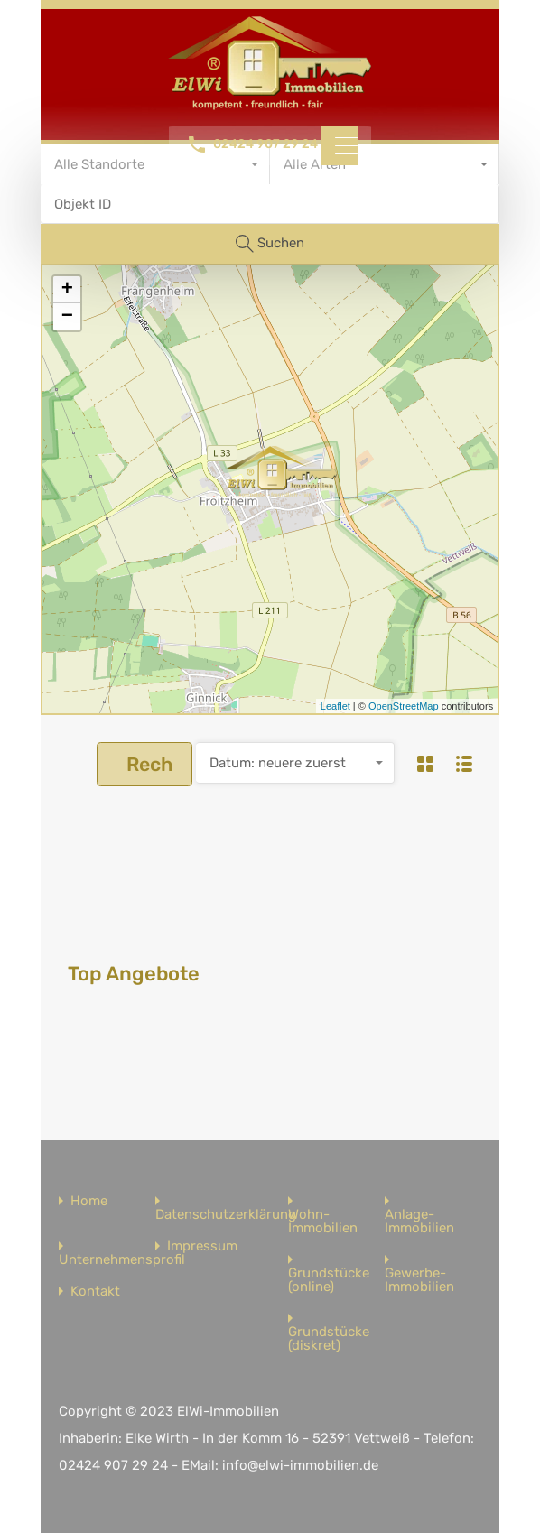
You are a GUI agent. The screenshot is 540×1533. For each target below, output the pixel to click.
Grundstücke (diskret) (328, 1338)
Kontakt (95, 1291)
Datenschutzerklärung (225, 1215)
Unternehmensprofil (122, 1260)
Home (88, 1201)
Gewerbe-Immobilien (419, 1280)
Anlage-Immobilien (419, 1221)
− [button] (67, 316)
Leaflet (335, 706)
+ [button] (67, 289)
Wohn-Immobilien (323, 1221)
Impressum (202, 1246)
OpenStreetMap (403, 706)
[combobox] (295, 763)
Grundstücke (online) (328, 1280)
